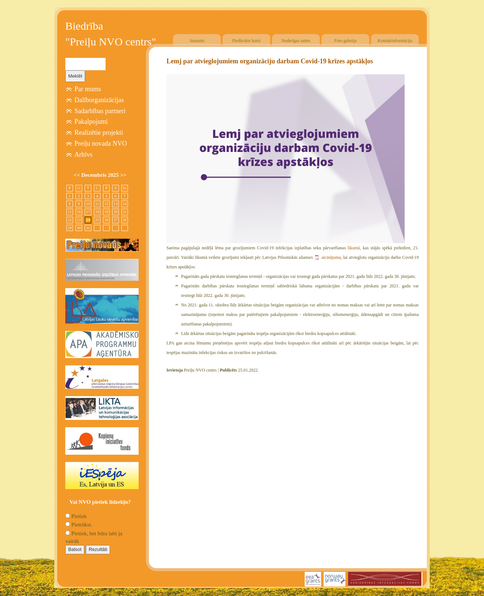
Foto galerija (345, 40)
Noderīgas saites (296, 40)
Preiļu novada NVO (100, 143)
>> (123, 175)
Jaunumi (197, 40)
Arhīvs (83, 154)
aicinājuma (331, 257)
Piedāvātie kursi (246, 40)
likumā (353, 247)
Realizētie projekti (98, 132)
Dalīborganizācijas (99, 100)
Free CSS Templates (403, 591)
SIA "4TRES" (358, 591)
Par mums (87, 89)
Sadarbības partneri (99, 111)
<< (77, 175)
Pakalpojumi (91, 121)
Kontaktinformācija (395, 40)
